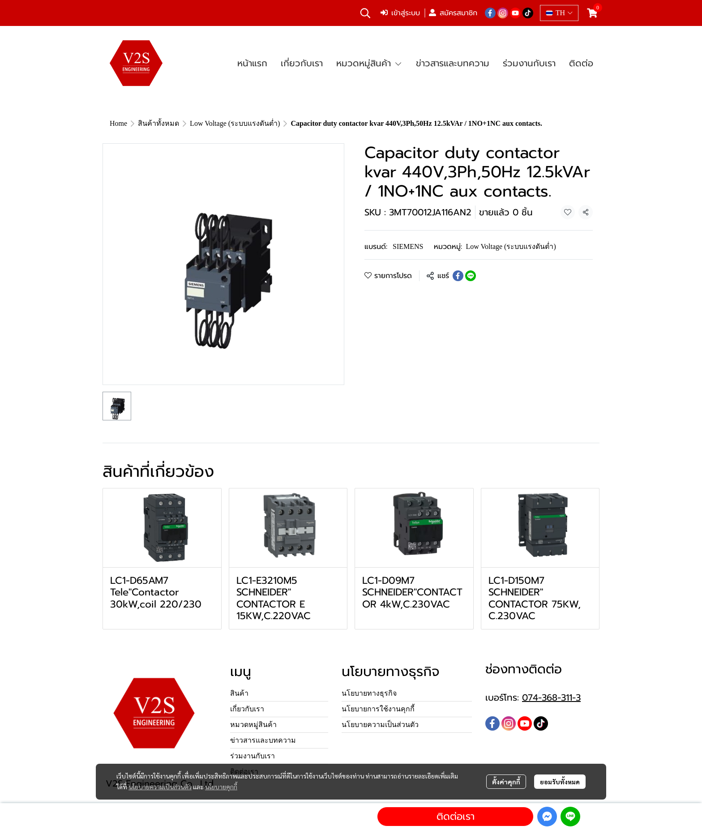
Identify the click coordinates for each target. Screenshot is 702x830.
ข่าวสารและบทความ (263, 740)
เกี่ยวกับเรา (247, 709)
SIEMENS (408, 246)
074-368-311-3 (551, 697)
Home (118, 123)
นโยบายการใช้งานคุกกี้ (378, 709)
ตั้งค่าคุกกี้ (506, 782)
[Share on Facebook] (458, 275)
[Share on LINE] (470, 275)
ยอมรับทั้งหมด (560, 782)
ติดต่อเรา (456, 816)
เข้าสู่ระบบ (400, 13)
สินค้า (239, 693)
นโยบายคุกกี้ (221, 787)
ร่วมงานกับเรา (252, 756)
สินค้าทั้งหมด (158, 123)
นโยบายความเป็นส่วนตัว (160, 787)
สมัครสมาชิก (453, 13)
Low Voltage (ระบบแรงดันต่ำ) (235, 123)
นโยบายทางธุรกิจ (369, 693)
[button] (365, 13)
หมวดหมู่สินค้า (253, 724)
